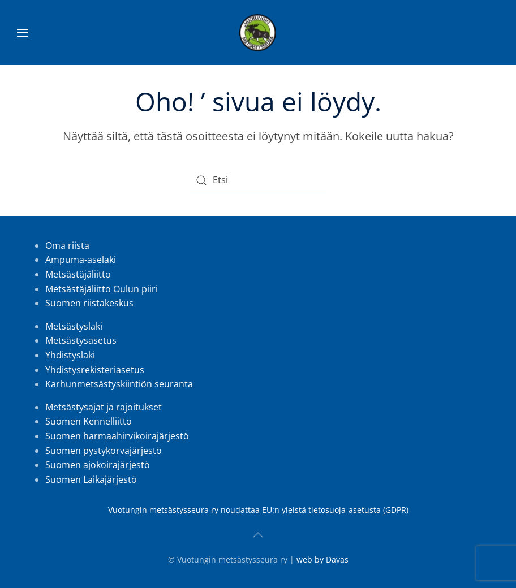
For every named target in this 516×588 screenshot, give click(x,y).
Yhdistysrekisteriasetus (94, 370)
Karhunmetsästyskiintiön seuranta (119, 384)
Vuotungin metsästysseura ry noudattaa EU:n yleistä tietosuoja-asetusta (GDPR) (258, 509)
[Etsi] (258, 180)
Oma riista (67, 245)
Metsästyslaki (73, 326)
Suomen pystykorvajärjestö (103, 450)
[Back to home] (258, 32)
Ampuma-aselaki (80, 259)
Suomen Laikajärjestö (91, 479)
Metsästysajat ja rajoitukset (104, 407)
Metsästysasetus (81, 340)
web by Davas (322, 559)
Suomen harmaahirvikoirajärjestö (117, 436)
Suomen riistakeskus (89, 303)
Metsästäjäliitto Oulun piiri (101, 289)
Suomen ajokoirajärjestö (97, 465)
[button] (22, 32)
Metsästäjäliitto (78, 274)
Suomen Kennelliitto (88, 421)
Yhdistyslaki (70, 355)
